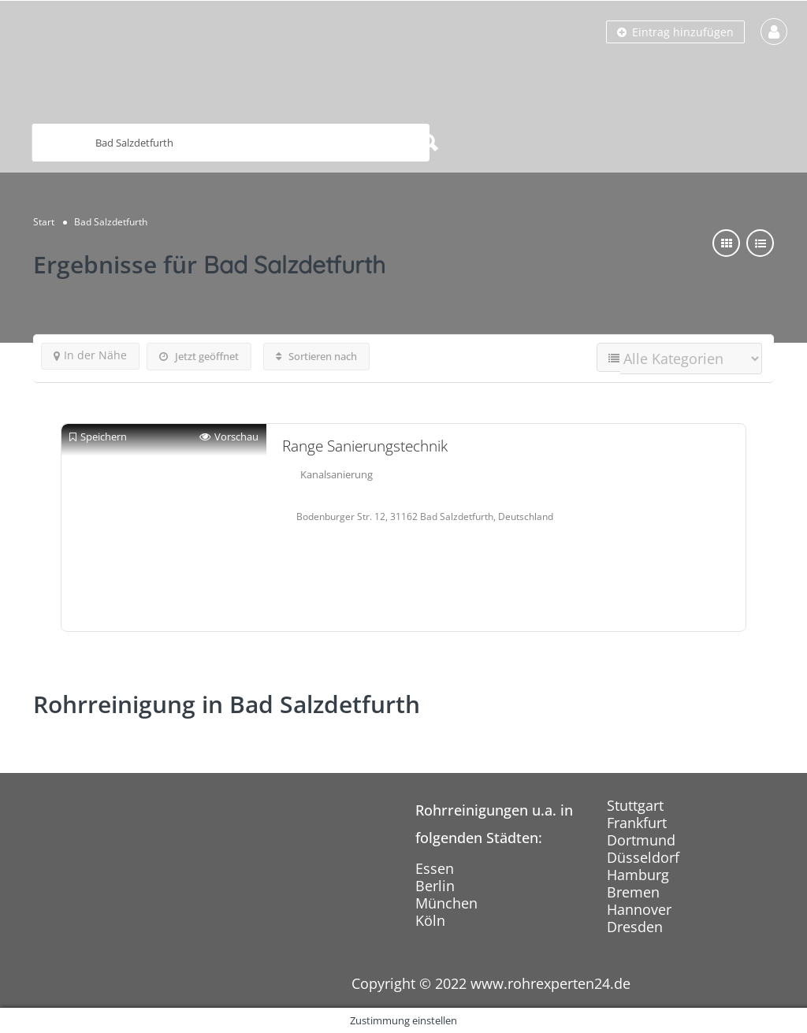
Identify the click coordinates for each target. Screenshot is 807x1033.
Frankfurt (637, 822)
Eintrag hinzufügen (675, 31)
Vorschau (228, 437)
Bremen (633, 892)
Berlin (435, 885)
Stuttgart (635, 805)
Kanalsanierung (336, 474)
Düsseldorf (643, 857)
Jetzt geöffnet (199, 356)
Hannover (639, 909)
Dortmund (641, 839)
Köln (430, 920)
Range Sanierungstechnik (365, 446)
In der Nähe (90, 354)
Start (43, 222)
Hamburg (638, 874)
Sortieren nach (316, 356)
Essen (434, 868)
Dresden (635, 926)
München (446, 903)
